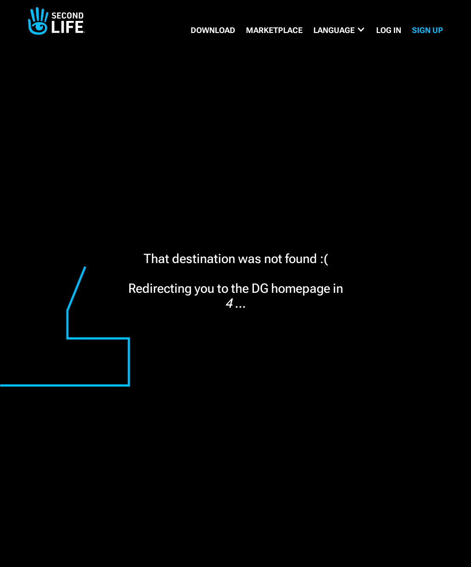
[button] (339, 30)
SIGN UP (427, 30)
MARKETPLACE (274, 30)
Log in (388, 30)
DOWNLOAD (213, 30)
